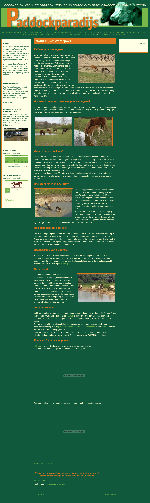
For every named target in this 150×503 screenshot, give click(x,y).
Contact (123, 34)
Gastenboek (104, 34)
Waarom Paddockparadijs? (112, 32)
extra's (48, 484)
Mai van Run (9, 200)
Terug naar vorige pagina (45, 463)
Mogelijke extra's (135, 32)
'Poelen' (82, 332)
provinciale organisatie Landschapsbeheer (76, 327)
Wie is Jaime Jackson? (34, 32)
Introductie (8, 32)
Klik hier (37, 346)
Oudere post (110, 494)
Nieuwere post (40, 494)
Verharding (63, 264)
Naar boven (40, 480)
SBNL (103, 327)
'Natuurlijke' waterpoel (53, 41)
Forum (115, 34)
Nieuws (18, 32)
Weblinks (92, 34)
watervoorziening (59, 484)
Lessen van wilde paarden (85, 32)
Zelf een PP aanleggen (56, 34)
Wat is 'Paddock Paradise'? (58, 32)
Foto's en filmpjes (77, 34)
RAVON (70, 316)
